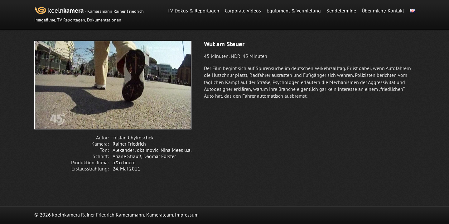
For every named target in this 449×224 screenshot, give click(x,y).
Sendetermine (341, 10)
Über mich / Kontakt (383, 10)
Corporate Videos (243, 10)
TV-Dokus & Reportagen (193, 10)
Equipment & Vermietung (294, 10)
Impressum (187, 215)
